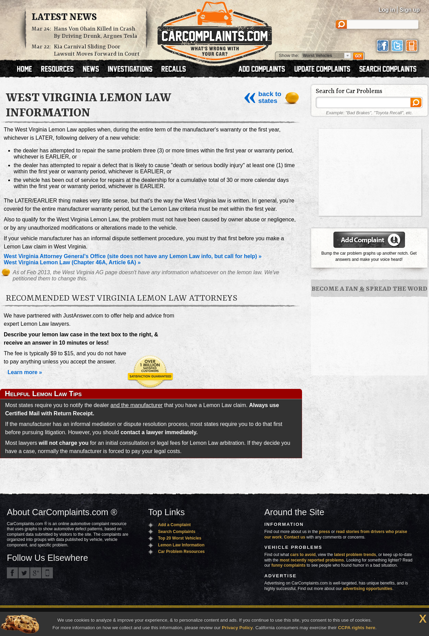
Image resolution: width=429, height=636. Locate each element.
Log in (387, 10)
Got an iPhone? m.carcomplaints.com (47, 572)
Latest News (64, 17)
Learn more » (25, 372)
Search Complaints (176, 531)
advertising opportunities (367, 588)
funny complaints (288, 565)
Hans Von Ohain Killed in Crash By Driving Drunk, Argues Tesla (95, 32)
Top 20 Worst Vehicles (179, 538)
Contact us (294, 537)
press (324, 531)
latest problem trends (355, 554)
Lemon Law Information (181, 545)
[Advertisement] (369, 172)
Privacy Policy (237, 627)
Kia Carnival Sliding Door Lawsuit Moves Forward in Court (97, 50)
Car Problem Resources (181, 551)
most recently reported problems (312, 560)
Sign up (409, 10)
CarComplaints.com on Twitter (24, 572)
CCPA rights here (356, 627)
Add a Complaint (174, 524)
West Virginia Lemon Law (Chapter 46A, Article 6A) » (72, 262)
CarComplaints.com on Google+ (35, 572)
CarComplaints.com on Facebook (12, 572)
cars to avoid (303, 554)
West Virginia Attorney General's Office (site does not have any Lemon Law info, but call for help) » (133, 256)
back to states (262, 97)
